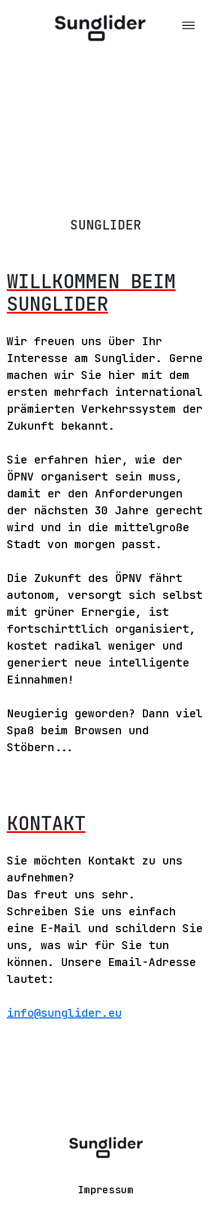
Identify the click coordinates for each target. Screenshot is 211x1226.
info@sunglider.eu (64, 1013)
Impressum (105, 1189)
